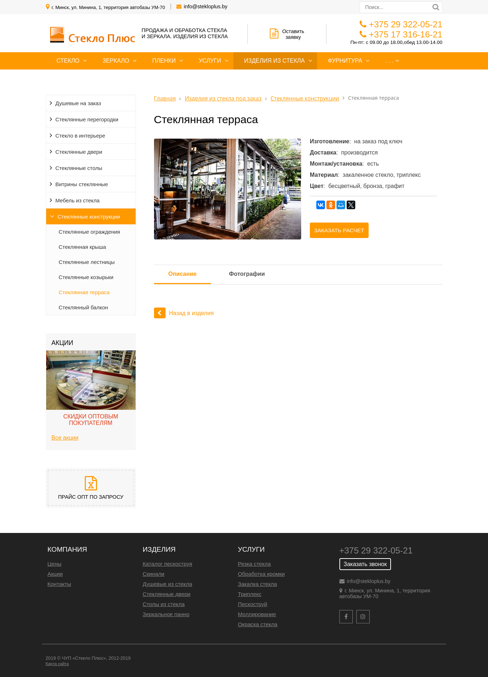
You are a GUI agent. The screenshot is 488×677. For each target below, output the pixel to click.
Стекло (68, 61)
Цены (55, 564)
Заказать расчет (339, 230)
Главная (165, 98)
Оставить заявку (287, 34)
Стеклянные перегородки (87, 119)
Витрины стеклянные (82, 184)
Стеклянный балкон (83, 307)
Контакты (59, 584)
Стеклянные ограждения (89, 232)
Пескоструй (252, 604)
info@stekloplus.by (206, 6)
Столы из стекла (164, 604)
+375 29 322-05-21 (406, 24)
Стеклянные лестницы (87, 262)
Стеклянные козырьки (86, 277)
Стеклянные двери (79, 152)
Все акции (65, 438)
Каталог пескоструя (167, 564)
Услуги (210, 61)
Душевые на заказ (78, 103)
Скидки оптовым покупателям (90, 419)
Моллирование (257, 614)
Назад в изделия (184, 313)
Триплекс (249, 594)
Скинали (153, 574)
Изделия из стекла (274, 61)
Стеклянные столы (79, 168)
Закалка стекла (257, 584)
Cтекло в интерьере (80, 136)
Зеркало (115, 61)
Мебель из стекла (78, 200)
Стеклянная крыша (82, 247)
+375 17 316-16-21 (406, 34)
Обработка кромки (261, 574)
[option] (91, 397)
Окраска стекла (258, 624)
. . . (389, 61)
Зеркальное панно (166, 614)
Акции (55, 574)
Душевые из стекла (167, 584)
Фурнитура (345, 61)
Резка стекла (254, 564)
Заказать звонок (365, 564)
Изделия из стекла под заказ (223, 98)
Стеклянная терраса (84, 292)
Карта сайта (57, 664)
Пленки (164, 61)
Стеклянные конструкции (89, 217)
